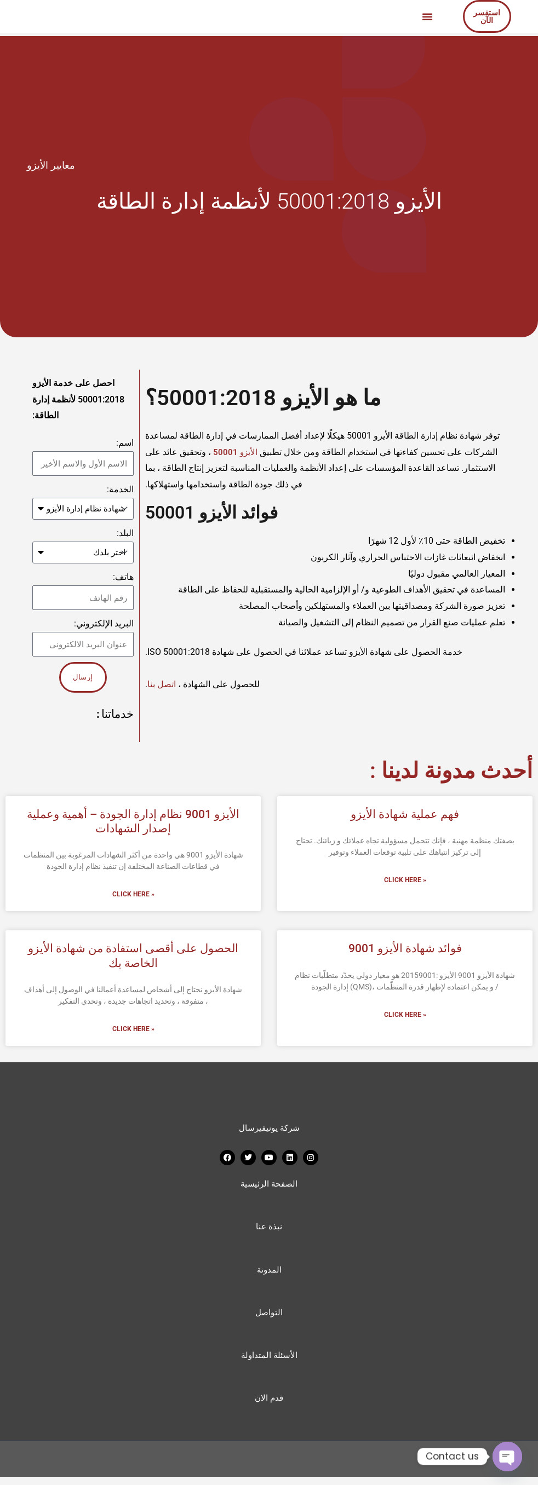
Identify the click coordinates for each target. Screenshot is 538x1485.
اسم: (125, 443)
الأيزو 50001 (237, 452)
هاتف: (123, 578)
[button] (427, 16)
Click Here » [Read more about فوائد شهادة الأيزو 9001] (405, 1017)
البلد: (125, 534)
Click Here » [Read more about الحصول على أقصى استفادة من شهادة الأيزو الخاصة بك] (133, 1032)
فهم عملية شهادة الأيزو (405, 815)
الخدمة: (120, 489)
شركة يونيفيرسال (269, 1131)
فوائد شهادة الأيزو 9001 (405, 951)
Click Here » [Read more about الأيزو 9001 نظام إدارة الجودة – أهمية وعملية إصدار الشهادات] (133, 897)
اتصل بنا (162, 684)
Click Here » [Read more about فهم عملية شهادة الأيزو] (405, 883)
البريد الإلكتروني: (104, 625)
